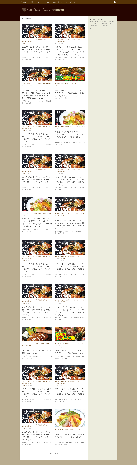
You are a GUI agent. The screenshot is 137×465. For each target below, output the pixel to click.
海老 (48, 343)
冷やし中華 (64, 2)
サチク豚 (35, 40)
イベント (24, 40)
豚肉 (31, 41)
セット (33, 343)
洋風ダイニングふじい (75, 83)
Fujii (91, 28)
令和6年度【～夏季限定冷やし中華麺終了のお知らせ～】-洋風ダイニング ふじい (69, 437)
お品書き (31, 2)
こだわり (29, 40)
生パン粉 (27, 41)
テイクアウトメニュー (44, 2)
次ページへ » (53, 454)
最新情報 (40, 40)
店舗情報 (72, 2)
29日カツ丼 (56, 2)
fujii (25, 43)
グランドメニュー (26, 343)
